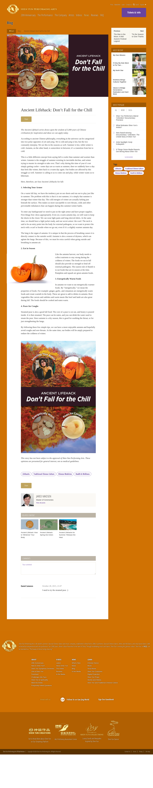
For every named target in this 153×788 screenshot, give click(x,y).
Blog (19, 31)
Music (90, 699)
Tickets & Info (134, 12)
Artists (71, 15)
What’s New (76, 696)
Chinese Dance (93, 696)
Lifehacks (26, 507)
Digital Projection (94, 708)
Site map (147, 785)
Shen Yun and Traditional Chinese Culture (103, 716)
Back (11, 31)
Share (26, 119)
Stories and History (94, 713)
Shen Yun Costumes (95, 705)
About (33, 693)
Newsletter (117, 5)
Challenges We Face (38, 710)
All (116, 110)
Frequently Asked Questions (41, 719)
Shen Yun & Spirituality (39, 713)
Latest (58, 696)
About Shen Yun (62, 699)
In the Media (60, 708)
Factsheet (35, 708)
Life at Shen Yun (37, 705)
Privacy (141, 785)
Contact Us (129, 5)
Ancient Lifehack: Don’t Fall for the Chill (37, 31)
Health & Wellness (83, 507)
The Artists (60, 702)
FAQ (102, 15)
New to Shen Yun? (38, 699)
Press (111, 5)
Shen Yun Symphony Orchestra (42, 702)
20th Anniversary (28, 15)
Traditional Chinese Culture (44, 507)
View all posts (40, 536)
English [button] (143, 5)
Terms (134, 785)
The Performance (45, 15)
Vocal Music (92, 702)
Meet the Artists (37, 716)
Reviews (94, 15)
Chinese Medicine (65, 507)
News (86, 15)
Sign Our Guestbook (106, 733)
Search (136, 5)
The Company (61, 15)
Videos (79, 15)
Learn (123, 5)
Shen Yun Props (93, 710)
